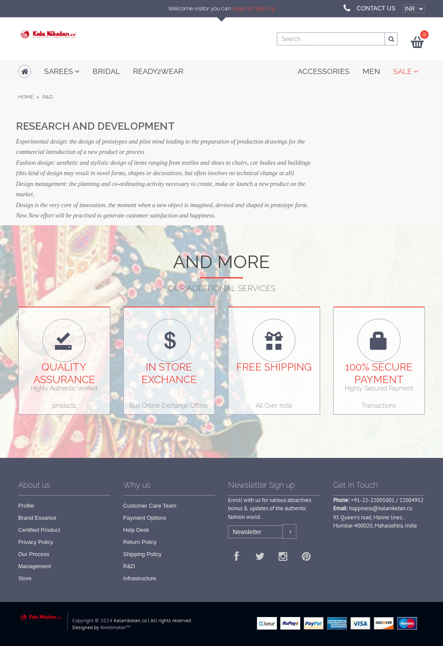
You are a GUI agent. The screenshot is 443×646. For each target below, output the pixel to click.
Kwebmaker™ (115, 627)
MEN (371, 71)
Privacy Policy (35, 542)
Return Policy (140, 542)
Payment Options (145, 518)
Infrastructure (140, 578)
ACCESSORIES (324, 71)
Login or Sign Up (253, 8)
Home (25, 97)
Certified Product (39, 530)
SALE (405, 71)
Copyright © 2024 (92, 620)
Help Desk (136, 530)
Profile (26, 505)
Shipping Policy (142, 554)
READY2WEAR (158, 71)
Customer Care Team (150, 505)
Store (25, 578)
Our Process (33, 554)
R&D (129, 566)
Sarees (62, 71)
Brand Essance (37, 518)
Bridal (106, 71)
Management (34, 566)
